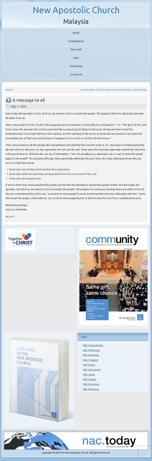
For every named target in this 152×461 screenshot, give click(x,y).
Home (76, 33)
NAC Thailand (90, 360)
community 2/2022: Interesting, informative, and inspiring (114, 89)
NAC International (93, 345)
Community (76, 66)
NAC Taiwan (89, 379)
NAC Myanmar (91, 389)
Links (76, 58)
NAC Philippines (91, 350)
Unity (8, 89)
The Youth (76, 49)
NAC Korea (89, 364)
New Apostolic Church (76, 10)
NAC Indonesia (91, 355)
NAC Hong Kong (92, 369)
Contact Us (76, 74)
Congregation (76, 41)
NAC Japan (89, 374)
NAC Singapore (91, 384)
